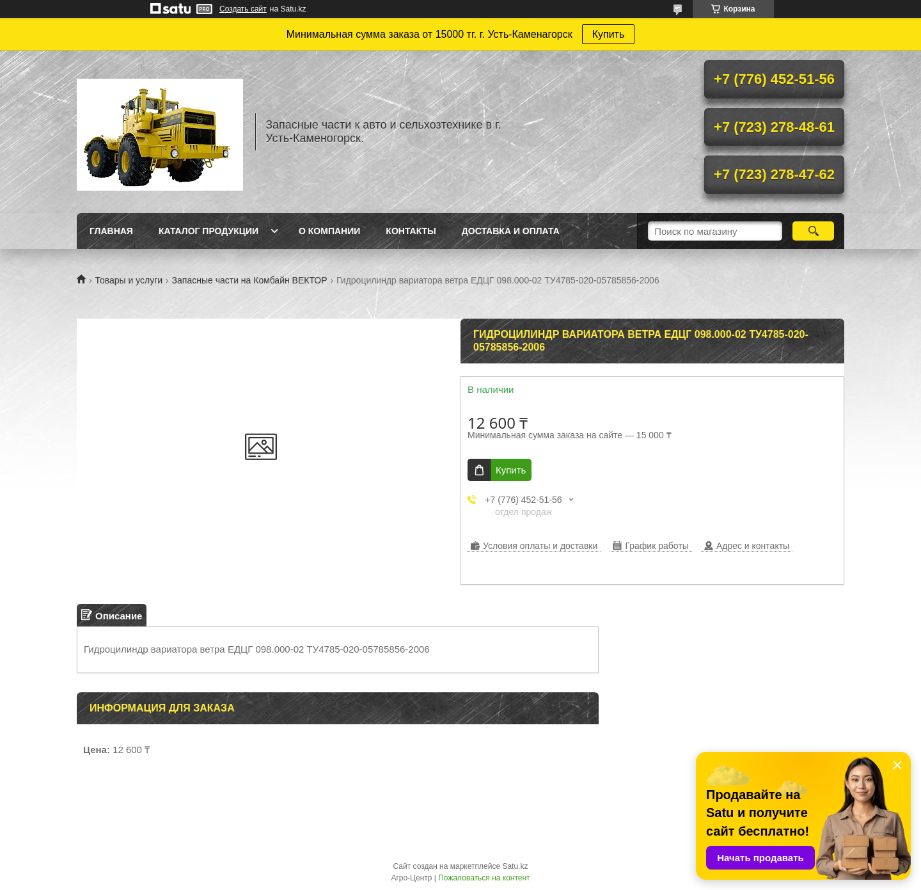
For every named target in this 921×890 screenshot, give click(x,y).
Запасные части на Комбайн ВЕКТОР (249, 280)
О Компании (329, 231)
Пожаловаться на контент (484, 877)
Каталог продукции (208, 231)
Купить (608, 34)
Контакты (411, 231)
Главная (111, 231)
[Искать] (813, 231)
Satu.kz (515, 866)
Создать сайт (243, 8)
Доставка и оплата (511, 231)
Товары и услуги (128, 280)
